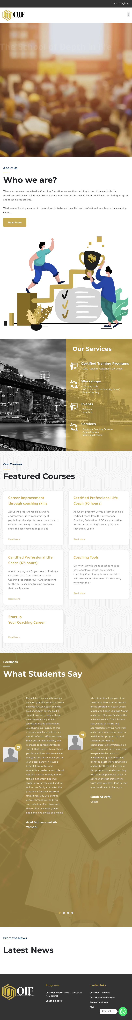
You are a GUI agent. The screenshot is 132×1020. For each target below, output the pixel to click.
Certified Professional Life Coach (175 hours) (64, 995)
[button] (128, 14)
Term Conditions (99, 1003)
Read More (14, 539)
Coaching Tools (54, 1001)
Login (114, 3)
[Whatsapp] (122, 1011)
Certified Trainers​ (100, 993)
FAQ (92, 1007)
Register (124, 3)
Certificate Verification (102, 998)
